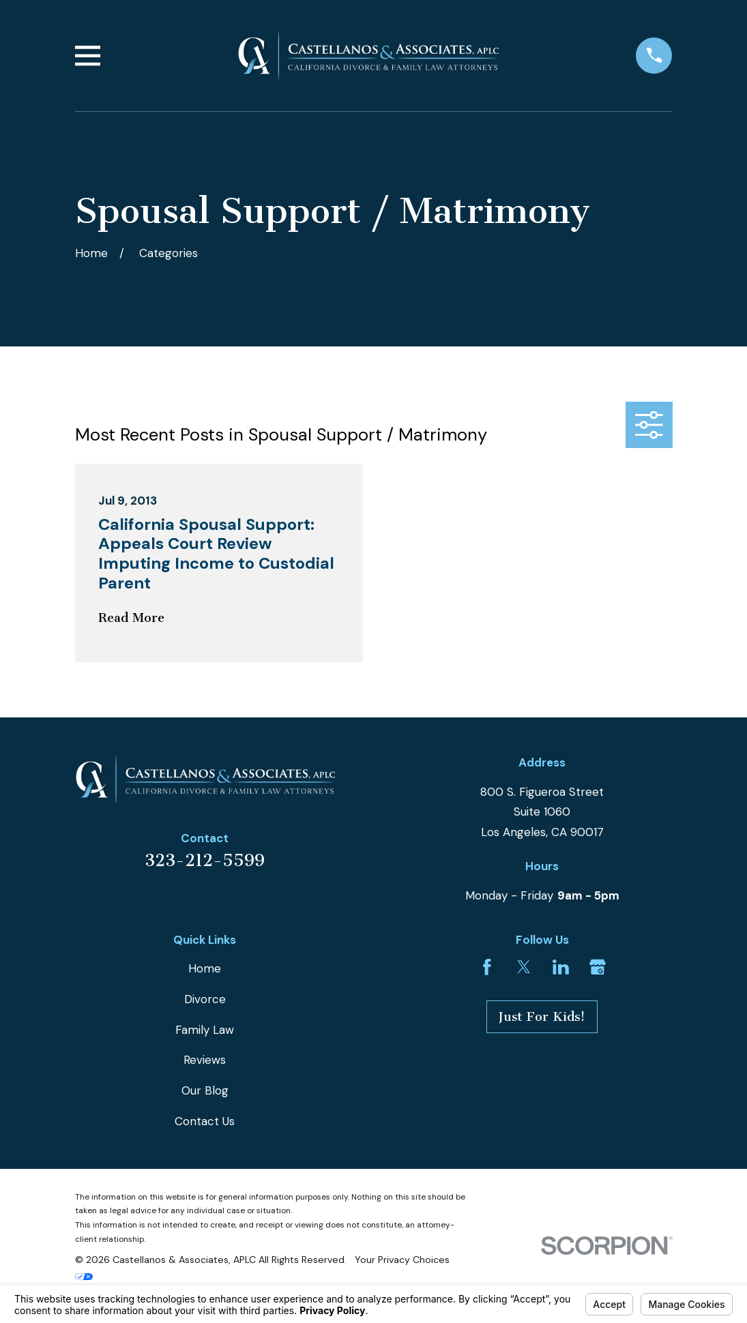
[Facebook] (487, 967)
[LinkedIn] (561, 967)
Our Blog (205, 1090)
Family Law (204, 1029)
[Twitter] (524, 967)
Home (204, 968)
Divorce (205, 999)
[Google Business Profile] (597, 967)
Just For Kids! (542, 1016)
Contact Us (205, 1121)
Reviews (205, 1059)
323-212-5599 (205, 860)
